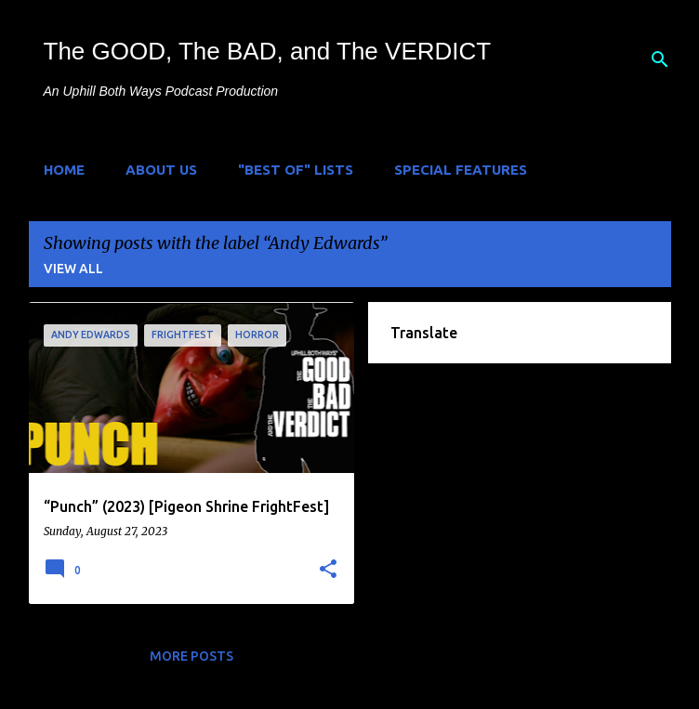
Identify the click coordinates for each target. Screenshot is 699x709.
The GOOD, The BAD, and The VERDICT (268, 51)
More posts (191, 656)
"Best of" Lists (295, 169)
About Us (161, 169)
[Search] (660, 59)
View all (73, 268)
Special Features (460, 169)
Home (64, 169)
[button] (328, 570)
